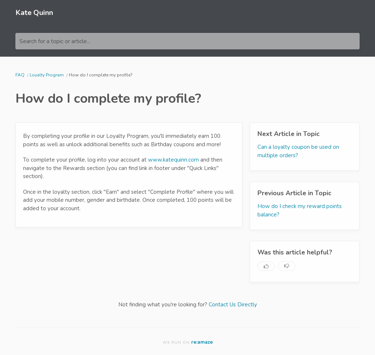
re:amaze (202, 342)
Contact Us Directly (233, 304)
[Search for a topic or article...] (187, 41)
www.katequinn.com (173, 159)
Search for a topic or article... (54, 41)
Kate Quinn (34, 13)
